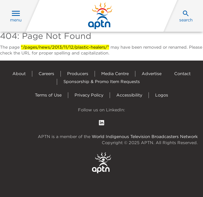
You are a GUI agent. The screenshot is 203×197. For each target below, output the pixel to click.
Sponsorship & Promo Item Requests (101, 81)
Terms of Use (48, 95)
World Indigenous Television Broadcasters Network (145, 136)
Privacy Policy (89, 95)
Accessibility (129, 95)
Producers (77, 73)
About (19, 73)
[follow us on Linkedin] (101, 122)
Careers (46, 73)
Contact (182, 73)
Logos (161, 95)
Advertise (152, 73)
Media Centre (115, 73)
